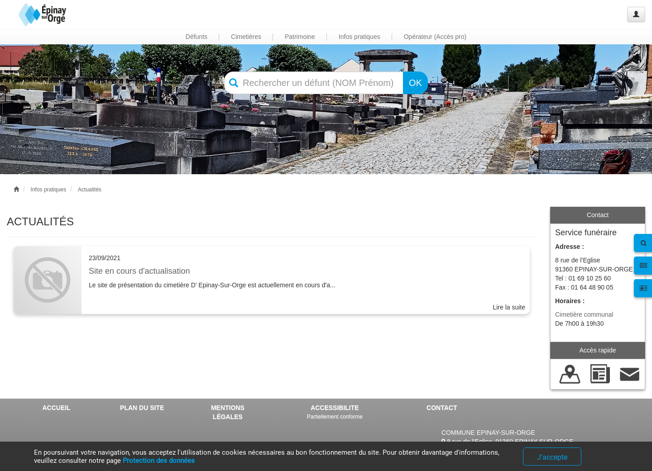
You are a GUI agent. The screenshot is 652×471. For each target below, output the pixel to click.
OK (415, 83)
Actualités (89, 189)
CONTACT (442, 407)
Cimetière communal (584, 314)
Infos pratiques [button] (359, 36)
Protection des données (159, 461)
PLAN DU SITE (142, 407)
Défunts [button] (196, 36)
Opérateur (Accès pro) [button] (435, 36)
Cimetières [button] (246, 36)
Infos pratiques (49, 189)
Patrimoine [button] (300, 36)
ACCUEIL (56, 407)
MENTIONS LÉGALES (227, 412)
